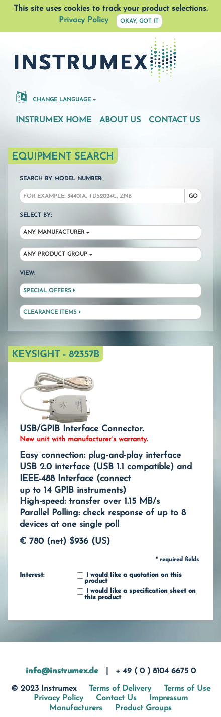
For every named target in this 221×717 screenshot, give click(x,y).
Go (193, 196)
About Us (120, 120)
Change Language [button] (53, 97)
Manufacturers (75, 708)
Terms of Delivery (120, 689)
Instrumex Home (53, 120)
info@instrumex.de (62, 671)
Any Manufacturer (53, 232)
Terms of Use (187, 689)
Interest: (32, 575)
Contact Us (174, 120)
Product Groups (143, 708)
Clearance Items (52, 312)
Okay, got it (139, 21)
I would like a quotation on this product (129, 578)
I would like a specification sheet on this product (136, 594)
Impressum (168, 698)
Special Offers (49, 291)
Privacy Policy (83, 20)
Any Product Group (55, 254)
